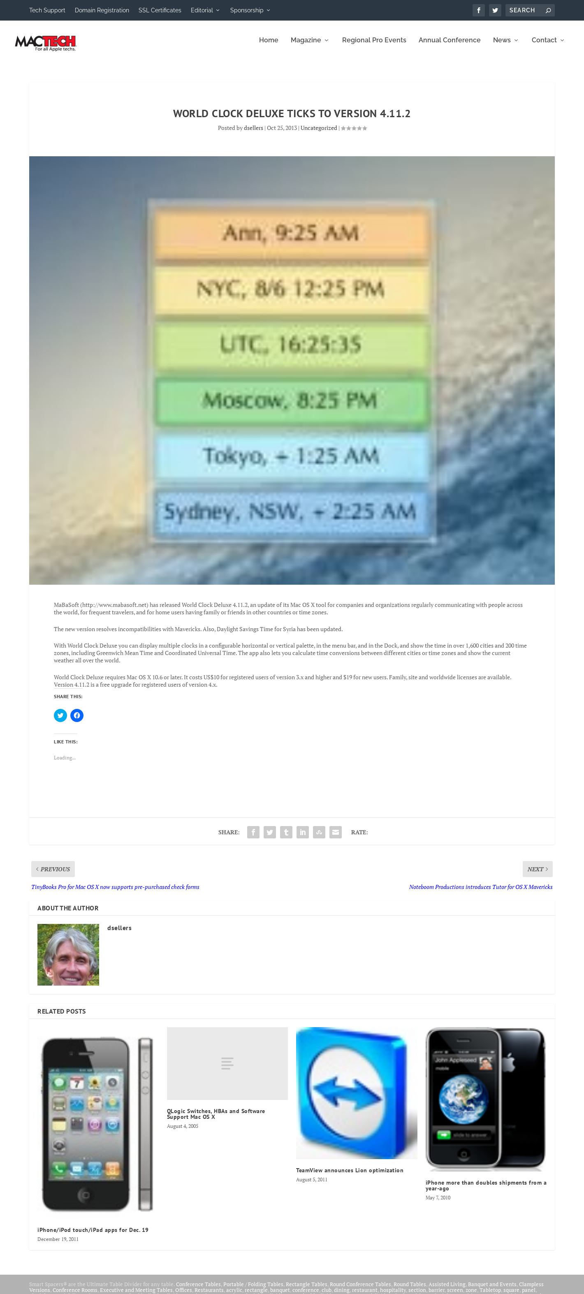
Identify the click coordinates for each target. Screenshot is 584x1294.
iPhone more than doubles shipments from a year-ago (486, 1191)
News (502, 46)
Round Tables (410, 1290)
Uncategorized (319, 133)
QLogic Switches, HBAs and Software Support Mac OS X (216, 1119)
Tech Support (47, 10)
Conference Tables (198, 1290)
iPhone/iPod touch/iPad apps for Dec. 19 (93, 1235)
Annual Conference (450, 46)
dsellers (253, 133)
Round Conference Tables (360, 1290)
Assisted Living (447, 1290)
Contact (544, 46)
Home (268, 46)
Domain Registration (102, 10)
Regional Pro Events (374, 46)
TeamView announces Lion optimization (349, 1176)
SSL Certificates (160, 10)
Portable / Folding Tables (253, 1290)
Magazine (306, 46)
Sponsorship (247, 10)
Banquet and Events (492, 1290)
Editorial (202, 10)
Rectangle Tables (306, 1290)
